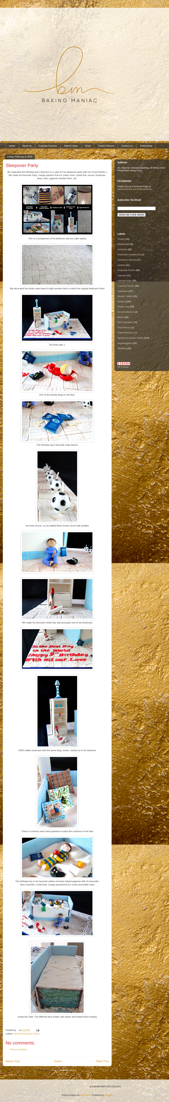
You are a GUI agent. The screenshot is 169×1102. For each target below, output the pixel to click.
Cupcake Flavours (48, 145)
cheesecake (123, 244)
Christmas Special (126, 259)
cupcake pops (124, 280)
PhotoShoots (123, 327)
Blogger (108, 1095)
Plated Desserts (125, 332)
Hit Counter (123, 367)
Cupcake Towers (125, 286)
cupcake (121, 275)
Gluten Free (123, 306)
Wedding (121, 348)
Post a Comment (18, 1049)
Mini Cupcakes (124, 322)
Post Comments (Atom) (64, 1070)
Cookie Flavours (106, 145)
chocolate (122, 249)
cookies (121, 265)
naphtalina (85, 1095)
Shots (88, 145)
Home (12, 145)
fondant (121, 301)
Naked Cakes (71, 145)
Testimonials (146, 145)
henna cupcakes (125, 312)
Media (120, 317)
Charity (121, 239)
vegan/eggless (124, 343)
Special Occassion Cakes (27, 1033)
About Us (27, 145)
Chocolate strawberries (129, 254)
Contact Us (127, 145)
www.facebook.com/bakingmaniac (134, 189)
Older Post (102, 1061)
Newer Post (13, 1061)
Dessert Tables (125, 296)
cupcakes (122, 291)
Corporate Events (126, 270)
